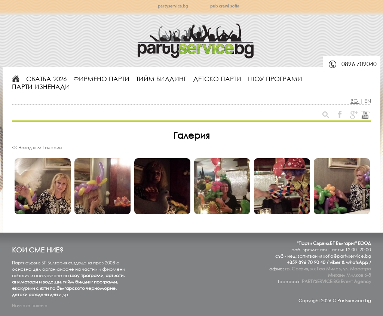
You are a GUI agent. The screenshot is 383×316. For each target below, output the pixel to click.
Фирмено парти (101, 79)
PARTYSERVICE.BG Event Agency (336, 281)
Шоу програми (275, 79)
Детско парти (217, 79)
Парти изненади (41, 86)
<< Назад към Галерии (37, 147)
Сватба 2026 (46, 79)
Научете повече (30, 305)
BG (354, 100)
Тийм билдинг (161, 79)
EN (367, 100)
